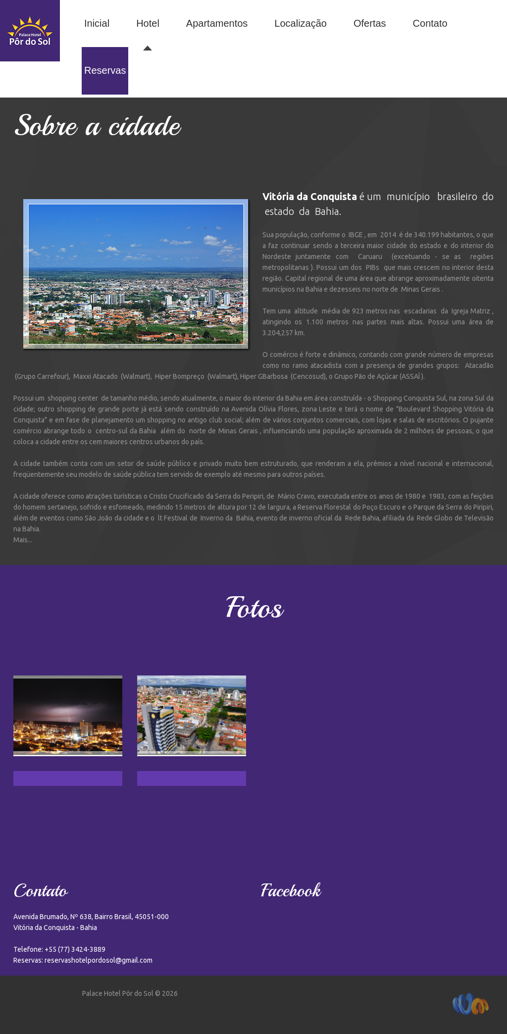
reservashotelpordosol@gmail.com (98, 960)
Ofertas (370, 23)
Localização (300, 23)
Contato (430, 23)
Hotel (147, 23)
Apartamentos (217, 23)
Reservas (105, 70)
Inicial (96, 23)
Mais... (22, 540)
